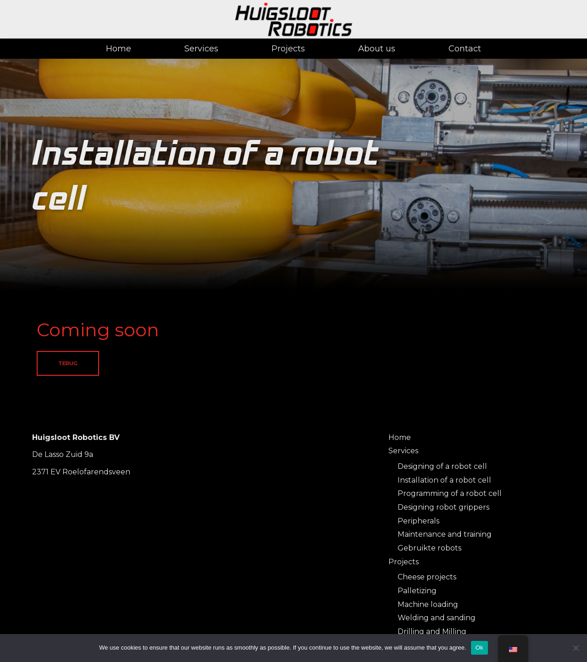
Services (201, 49)
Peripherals (418, 521)
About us (376, 49)
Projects (288, 49)
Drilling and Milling (432, 632)
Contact (465, 49)
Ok (479, 647)
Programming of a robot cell (450, 494)
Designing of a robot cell (442, 466)
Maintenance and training (445, 534)
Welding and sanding (437, 618)
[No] (575, 647)
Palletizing (417, 591)
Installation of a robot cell (444, 480)
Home (118, 49)
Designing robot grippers (443, 507)
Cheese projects (427, 577)
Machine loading (428, 604)
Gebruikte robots (429, 548)
